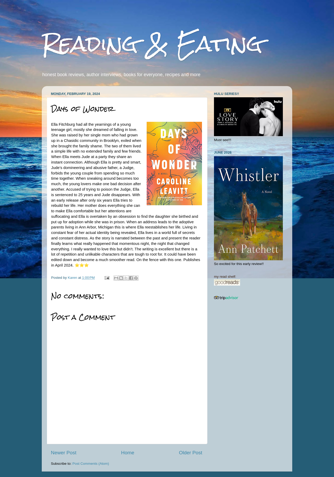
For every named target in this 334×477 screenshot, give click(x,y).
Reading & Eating (152, 43)
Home (127, 452)
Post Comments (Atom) (91, 464)
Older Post (190, 452)
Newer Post (63, 452)
